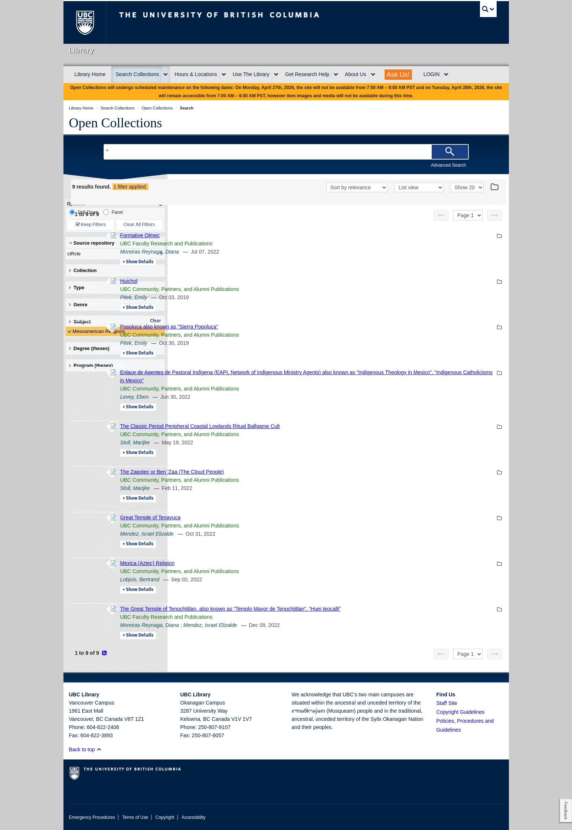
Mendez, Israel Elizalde (248, 534)
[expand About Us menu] (373, 75)
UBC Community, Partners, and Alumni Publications (281, 289)
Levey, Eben (236, 397)
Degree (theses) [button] (95, 348)
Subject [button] (85, 321)
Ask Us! (398, 74)
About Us (355, 74)
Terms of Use (135, 817)
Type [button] (82, 287)
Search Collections (137, 74)
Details (239, 262)
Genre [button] (83, 304)
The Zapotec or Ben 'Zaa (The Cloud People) (274, 472)
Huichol (230, 281)
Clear (155, 321)
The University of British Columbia (84, 22)
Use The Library (251, 74)
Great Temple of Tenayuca (252, 517)
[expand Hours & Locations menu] (223, 75)
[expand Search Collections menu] (165, 75)
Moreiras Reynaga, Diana (251, 252)
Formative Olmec (241, 235)
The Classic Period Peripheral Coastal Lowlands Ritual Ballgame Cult (301, 426)
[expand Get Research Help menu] (335, 75)
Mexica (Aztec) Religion (249, 563)
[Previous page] (441, 215)
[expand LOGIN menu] (446, 75)
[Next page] (494, 215)
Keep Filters (91, 224)
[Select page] (468, 215)
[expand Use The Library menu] (276, 75)
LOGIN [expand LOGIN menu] (432, 74)
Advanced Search (448, 165)
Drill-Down (83, 212)
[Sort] (357, 187)
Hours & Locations (195, 74)
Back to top (85, 749)
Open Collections (115, 122)
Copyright (165, 817)
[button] (99, 749)
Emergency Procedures (92, 817)
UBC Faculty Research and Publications (268, 243)
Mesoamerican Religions (99, 331)
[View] (419, 187)
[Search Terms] (286, 152)
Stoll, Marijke (236, 442)
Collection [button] (83, 270)
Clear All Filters (139, 224)
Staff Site (446, 703)
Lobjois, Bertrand (241, 579)
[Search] (449, 151)
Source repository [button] (92, 243)
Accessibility (194, 817)
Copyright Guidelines (460, 712)
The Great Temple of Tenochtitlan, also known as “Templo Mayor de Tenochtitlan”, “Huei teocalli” (332, 609)
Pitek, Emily (235, 297)
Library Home (90, 74)
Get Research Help (307, 74)
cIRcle (113, 254)
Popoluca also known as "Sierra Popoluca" (271, 327)
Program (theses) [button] (96, 365)
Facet (113, 212)
